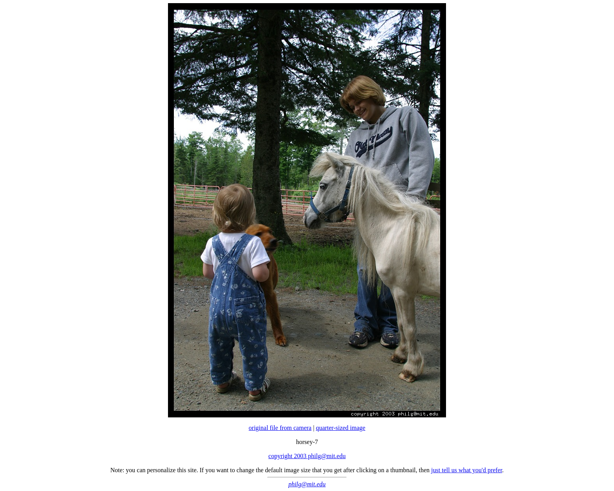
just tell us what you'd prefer (466, 470)
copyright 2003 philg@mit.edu (306, 456)
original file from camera (280, 427)
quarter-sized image (340, 427)
